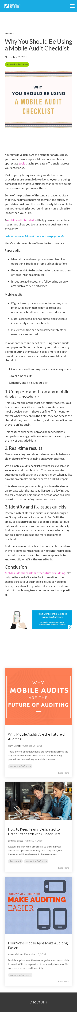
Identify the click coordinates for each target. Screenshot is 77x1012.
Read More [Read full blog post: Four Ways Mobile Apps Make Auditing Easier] (63, 981)
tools (22, 163)
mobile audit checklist (20, 220)
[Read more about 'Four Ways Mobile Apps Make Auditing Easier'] (38, 905)
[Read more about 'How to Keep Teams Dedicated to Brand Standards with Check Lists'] (38, 801)
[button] (72, 5)
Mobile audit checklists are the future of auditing (35, 573)
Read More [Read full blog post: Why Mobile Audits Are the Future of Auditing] (63, 773)
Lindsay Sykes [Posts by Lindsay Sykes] (15, 840)
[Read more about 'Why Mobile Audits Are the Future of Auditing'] (38, 696)
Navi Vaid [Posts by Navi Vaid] (13, 745)
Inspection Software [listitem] (20, 766)
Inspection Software (17, 64)
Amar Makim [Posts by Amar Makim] (15, 954)
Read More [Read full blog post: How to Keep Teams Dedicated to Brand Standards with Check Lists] (63, 868)
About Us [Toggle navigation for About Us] (37, 1002)
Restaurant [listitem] (15, 861)
